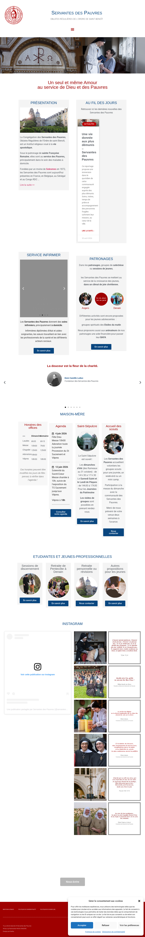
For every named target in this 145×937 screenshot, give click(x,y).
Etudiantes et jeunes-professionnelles (72, 557)
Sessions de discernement (30, 567)
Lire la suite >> (27, 185)
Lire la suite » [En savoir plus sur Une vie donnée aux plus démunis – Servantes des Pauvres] (88, 231)
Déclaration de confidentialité (113, 932)
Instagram (72, 624)
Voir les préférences (129, 925)
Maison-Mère (72, 414)
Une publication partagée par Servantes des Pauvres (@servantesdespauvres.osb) (44, 709)
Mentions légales (8, 909)
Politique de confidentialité (27, 909)
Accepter (82, 925)
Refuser (105, 925)
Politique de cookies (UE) (47, 909)
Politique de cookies (93, 932)
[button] (139, 901)
